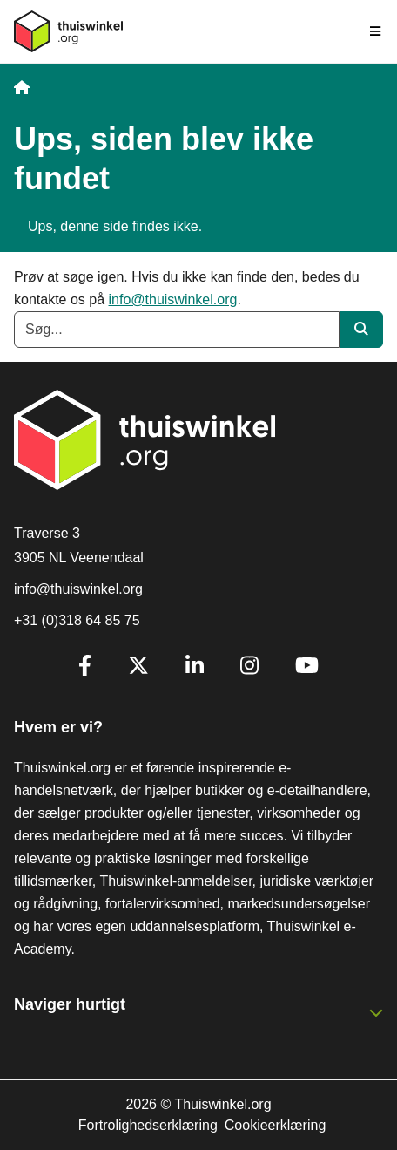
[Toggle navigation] (376, 31)
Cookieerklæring (275, 1125)
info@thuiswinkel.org (173, 299)
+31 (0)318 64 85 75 (77, 620)
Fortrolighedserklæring (148, 1125)
